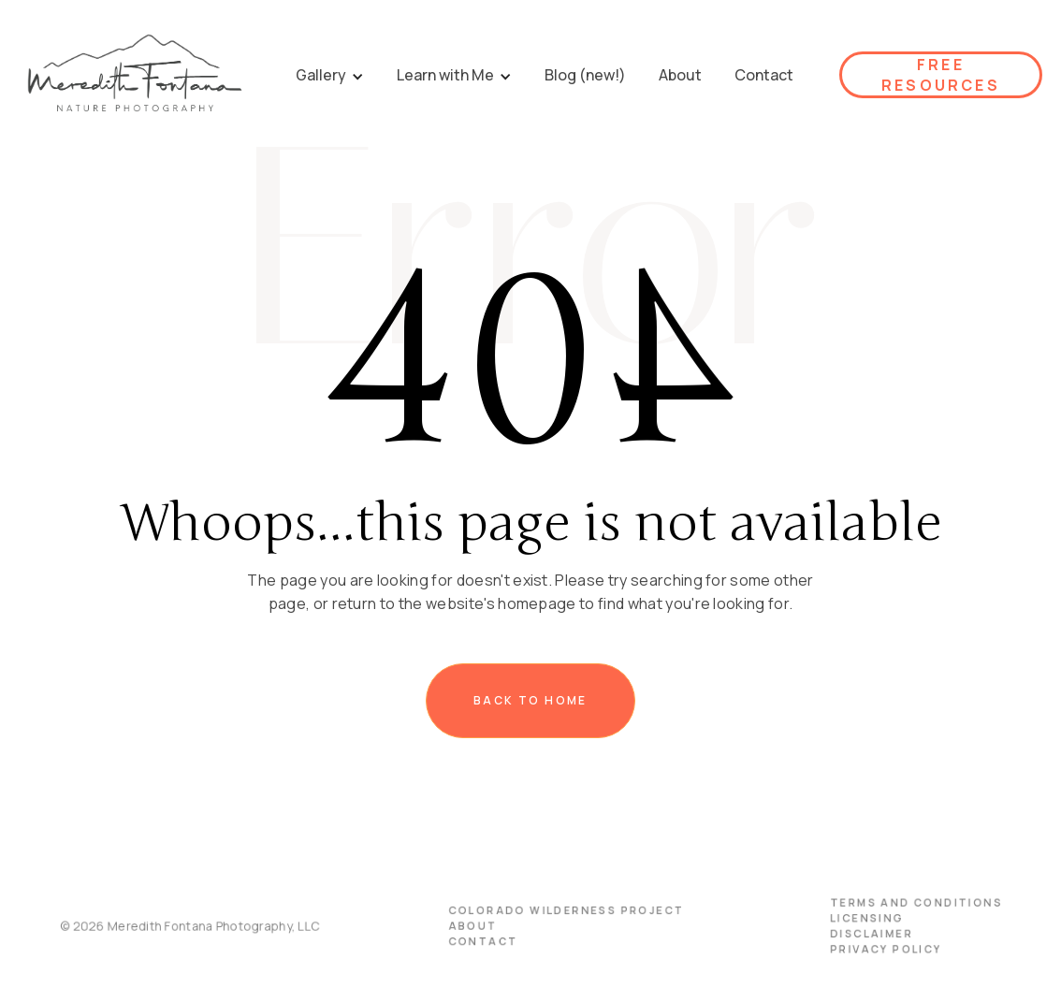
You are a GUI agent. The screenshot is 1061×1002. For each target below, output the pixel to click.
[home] (134, 75)
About (478, 926)
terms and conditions (890, 904)
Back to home (530, 700)
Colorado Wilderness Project (565, 912)
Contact (487, 941)
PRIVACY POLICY (862, 947)
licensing (844, 918)
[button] (329, 74)
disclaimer (848, 933)
